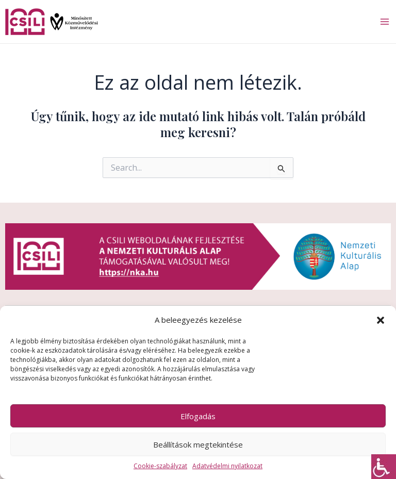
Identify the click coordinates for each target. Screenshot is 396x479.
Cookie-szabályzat (160, 465)
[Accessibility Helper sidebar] (383, 466)
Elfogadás (198, 416)
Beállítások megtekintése (198, 444)
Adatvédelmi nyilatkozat (227, 465)
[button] (380, 320)
